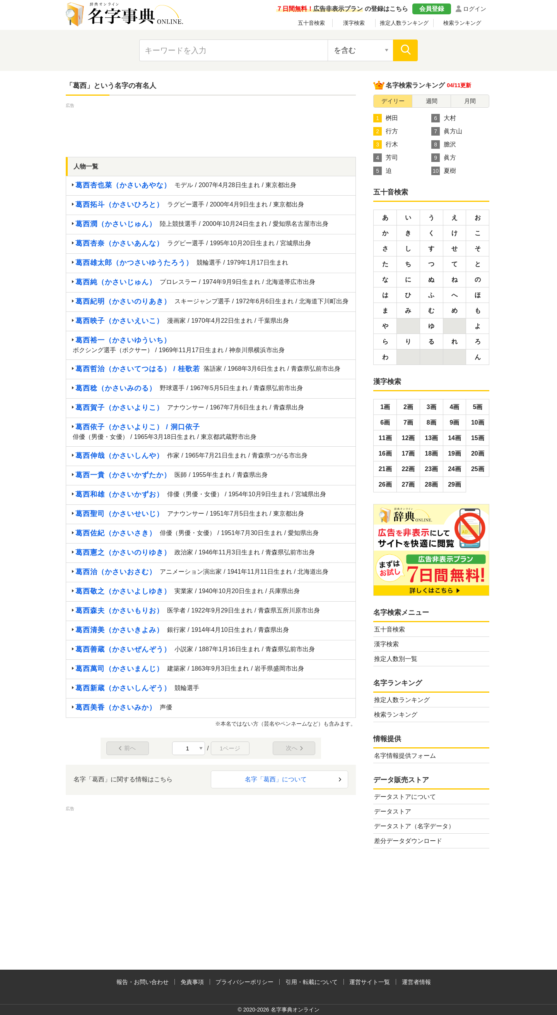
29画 (454, 484)
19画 (454, 453)
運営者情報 (416, 982)
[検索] (405, 50)
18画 (431, 453)
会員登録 (431, 8)
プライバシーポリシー (244, 982)
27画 (408, 484)
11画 (385, 438)
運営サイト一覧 (369, 982)
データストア (392, 811)
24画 (454, 469)
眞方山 (446, 131)
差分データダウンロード (408, 841)
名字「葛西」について (276, 779)
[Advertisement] (211, 127)
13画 (431, 438)
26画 (385, 484)
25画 (477, 469)
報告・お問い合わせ (142, 982)
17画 (408, 453)
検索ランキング (462, 23)
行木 (385, 144)
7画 (408, 422)
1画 (385, 407)
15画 (477, 438)
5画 (477, 407)
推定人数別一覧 (395, 658)
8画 (431, 422)
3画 (431, 407)
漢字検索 (354, 23)
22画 (408, 469)
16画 (385, 453)
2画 (408, 407)
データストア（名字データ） (414, 826)
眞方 (443, 157)
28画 (431, 484)
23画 (431, 469)
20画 (477, 453)
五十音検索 (311, 23)
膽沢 (443, 144)
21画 (385, 469)
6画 (385, 422)
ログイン (474, 8)
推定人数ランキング (404, 23)
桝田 (385, 118)
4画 (455, 407)
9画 (455, 422)
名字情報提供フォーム (405, 755)
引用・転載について (311, 982)
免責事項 (192, 982)
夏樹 (443, 171)
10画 (477, 422)
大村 (443, 118)
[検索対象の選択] (360, 50)
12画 (408, 438)
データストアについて (405, 796)
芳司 (385, 157)
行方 (385, 131)
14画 (454, 438)
